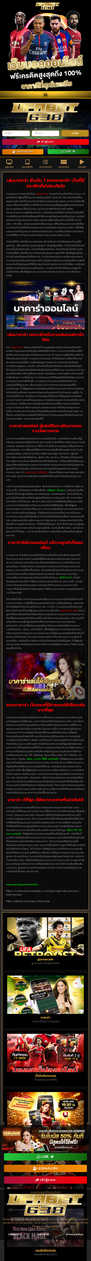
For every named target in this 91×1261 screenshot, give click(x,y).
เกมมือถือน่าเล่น (45, 1250)
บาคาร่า (45, 1017)
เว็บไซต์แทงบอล (45, 1075)
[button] (45, 94)
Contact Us (14, 1234)
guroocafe (45, 959)
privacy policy (74, 1234)
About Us (43, 1234)
